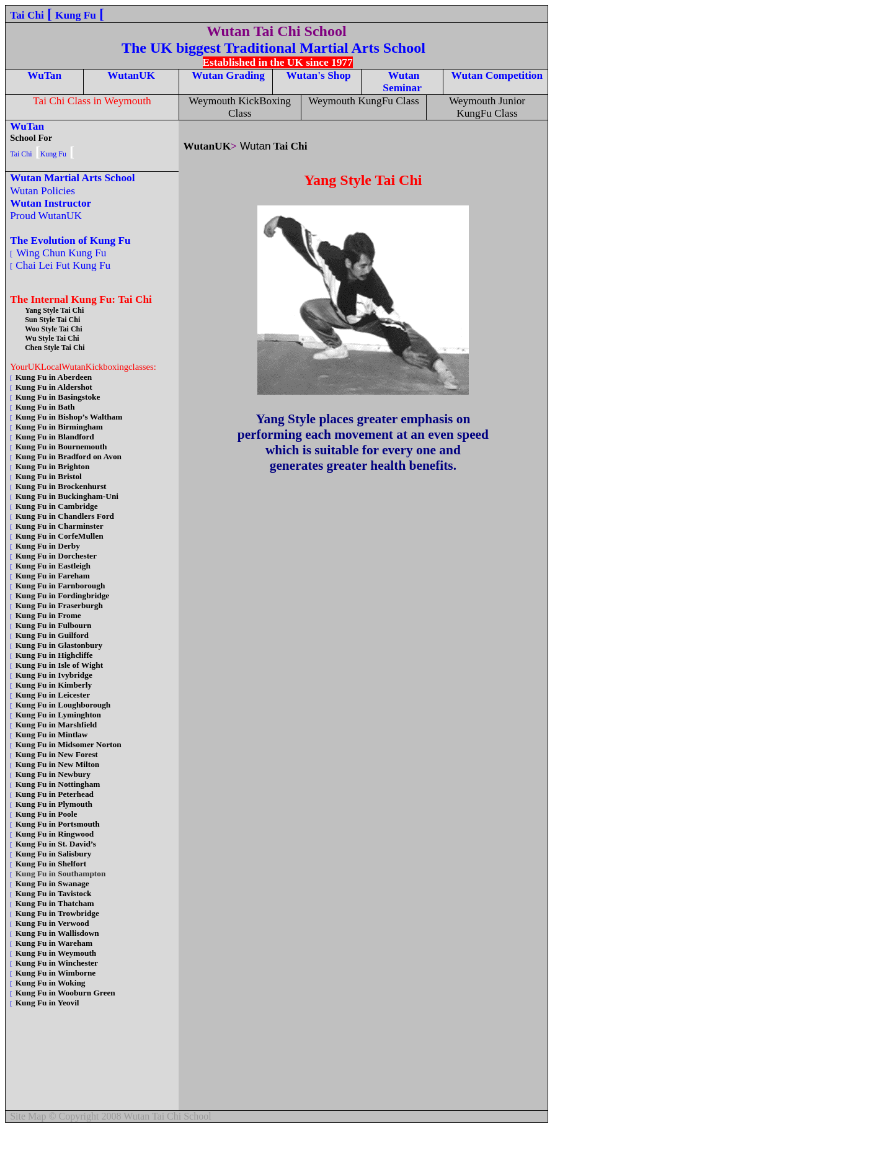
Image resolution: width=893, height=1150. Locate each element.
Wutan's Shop (317, 75)
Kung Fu (75, 15)
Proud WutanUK (47, 216)
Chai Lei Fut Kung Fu (64, 265)
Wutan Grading (228, 75)
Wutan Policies (45, 191)
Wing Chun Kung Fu (62, 253)
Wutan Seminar (402, 82)
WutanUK (131, 75)
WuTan (44, 75)
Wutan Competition (495, 75)
